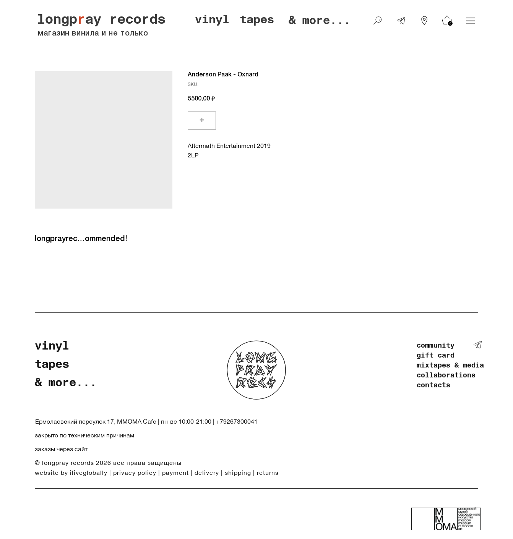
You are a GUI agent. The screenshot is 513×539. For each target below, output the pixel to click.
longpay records (101, 21)
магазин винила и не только (93, 33)
